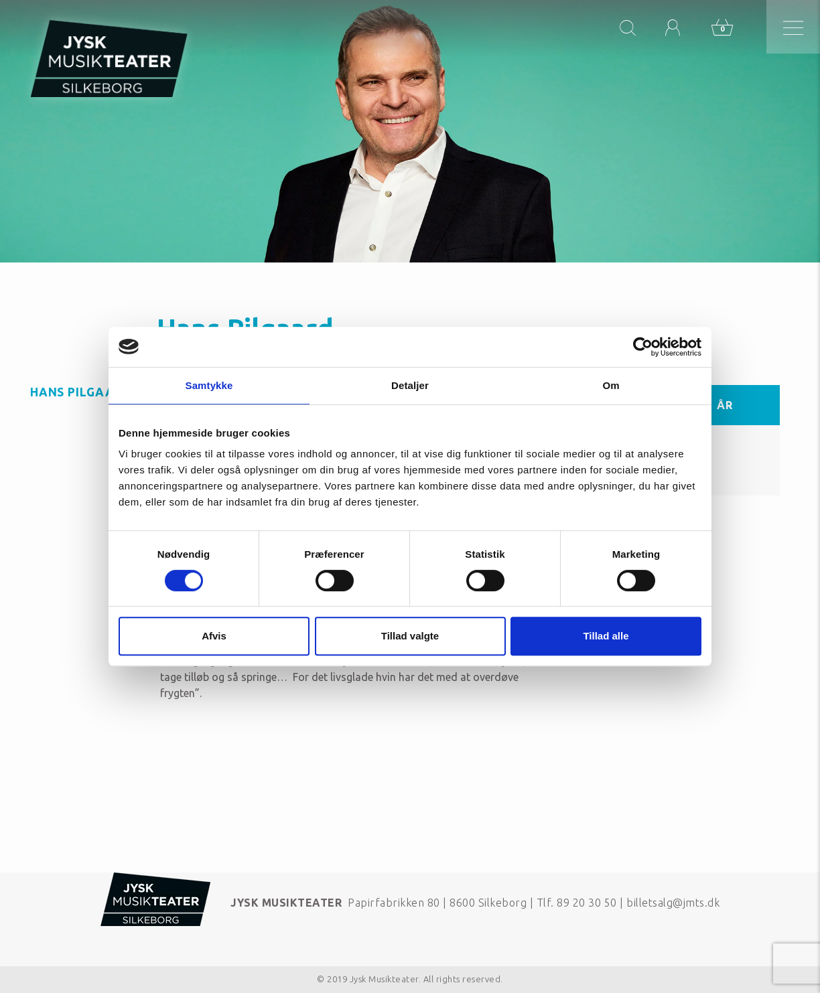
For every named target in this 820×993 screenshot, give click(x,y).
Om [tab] (610, 385)
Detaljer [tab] (410, 385)
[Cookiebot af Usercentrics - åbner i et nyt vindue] (642, 347)
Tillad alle (605, 635)
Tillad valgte (410, 635)
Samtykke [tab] (209, 385)
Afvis (214, 635)
